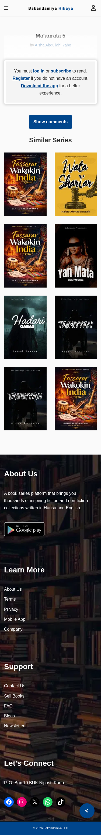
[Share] (87, 810)
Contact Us (14, 686)
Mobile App (14, 619)
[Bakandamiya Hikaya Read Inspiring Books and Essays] (50, 8)
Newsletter (14, 726)
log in (39, 71)
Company (13, 629)
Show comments (50, 121)
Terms (10, 599)
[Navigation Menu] (6, 8)
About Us (13, 589)
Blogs (9, 716)
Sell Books (14, 696)
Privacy (11, 609)
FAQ (8, 706)
